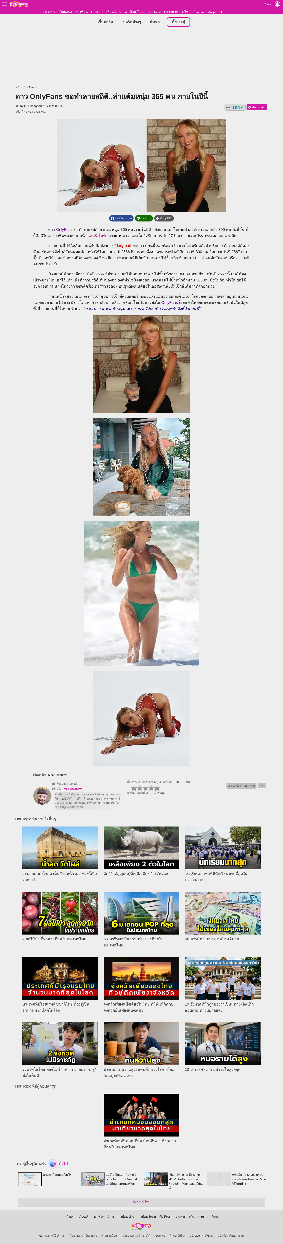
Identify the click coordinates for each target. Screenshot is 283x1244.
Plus (31, 87)
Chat (94, 12)
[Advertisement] (141, 57)
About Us (159, 1236)
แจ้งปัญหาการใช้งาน (202, 1236)
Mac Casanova (36, 112)
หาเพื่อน (82, 12)
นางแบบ (115, 236)
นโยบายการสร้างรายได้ (136, 1236)
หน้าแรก (48, 12)
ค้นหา (155, 22)
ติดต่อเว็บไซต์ (178, 1236)
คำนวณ (198, 12)
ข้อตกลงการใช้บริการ (51, 1236)
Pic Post (154, 12)
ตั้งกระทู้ (178, 22)
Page (212, 12)
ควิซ (185, 12)
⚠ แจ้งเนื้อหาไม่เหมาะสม (241, 786)
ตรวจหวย (171, 12)
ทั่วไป (58, 1164)
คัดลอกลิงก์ (257, 108)
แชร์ (235, 107)
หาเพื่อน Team (135, 12)
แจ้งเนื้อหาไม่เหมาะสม (231, 1236)
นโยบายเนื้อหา (109, 1236)
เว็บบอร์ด (65, 12)
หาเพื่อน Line (111, 12)
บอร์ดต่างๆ (132, 22)
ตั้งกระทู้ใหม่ (141, 1202)
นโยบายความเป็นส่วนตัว (82, 1236)
